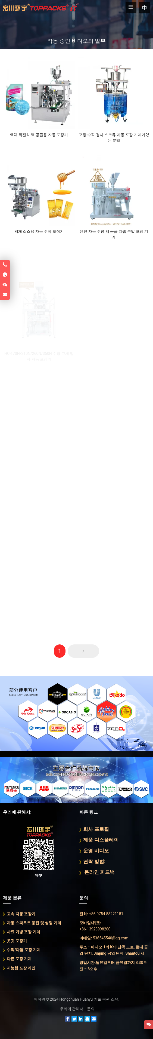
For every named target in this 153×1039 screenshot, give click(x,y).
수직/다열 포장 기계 (23, 950)
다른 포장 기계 (19, 959)
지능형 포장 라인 (21, 968)
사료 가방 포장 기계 (23, 932)
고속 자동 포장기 (21, 914)
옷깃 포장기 (17, 941)
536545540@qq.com (111, 938)
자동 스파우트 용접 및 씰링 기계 (34, 923)
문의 (91, 1009)
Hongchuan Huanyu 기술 (80, 999)
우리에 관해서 (71, 1009)
